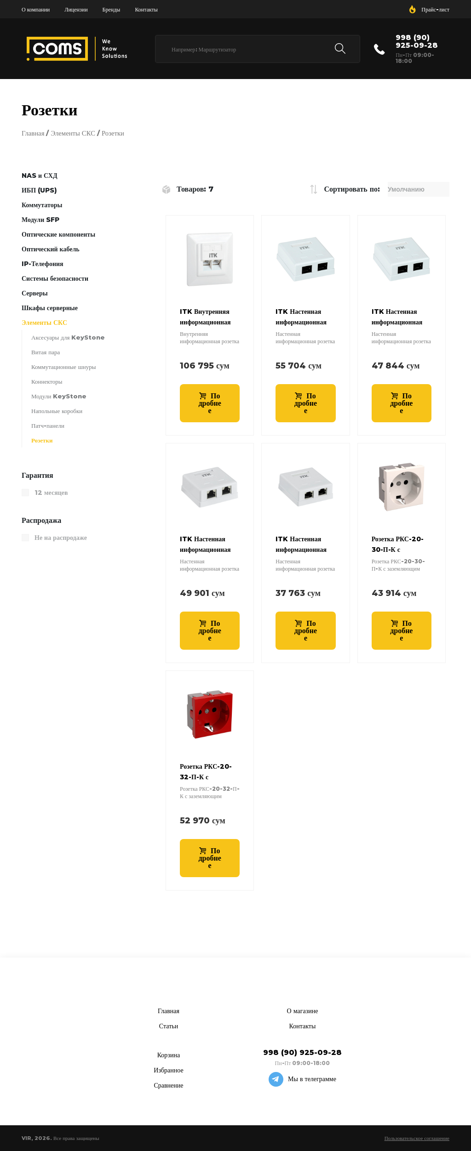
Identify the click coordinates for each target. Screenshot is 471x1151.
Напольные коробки (56, 410)
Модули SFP (40, 219)
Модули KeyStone (58, 396)
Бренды (112, 9)
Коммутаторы (42, 205)
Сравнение (168, 1085)
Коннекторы (47, 381)
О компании (36, 9)
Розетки (41, 440)
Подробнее (210, 403)
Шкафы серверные (50, 308)
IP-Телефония (42, 264)
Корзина (168, 1055)
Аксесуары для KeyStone (68, 337)
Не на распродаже (60, 537)
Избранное (168, 1070)
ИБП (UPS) (39, 190)
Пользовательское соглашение (417, 1138)
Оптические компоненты (58, 234)
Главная (33, 133)
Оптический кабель (51, 249)
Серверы (35, 293)
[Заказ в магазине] (418, 189)
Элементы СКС (73, 133)
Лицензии (75, 9)
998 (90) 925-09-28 (417, 41)
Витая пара (45, 352)
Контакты (146, 9)
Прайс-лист (435, 9)
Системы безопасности (55, 278)
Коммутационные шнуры (63, 366)
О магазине (302, 1011)
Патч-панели (47, 425)
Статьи (168, 1026)
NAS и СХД (39, 175)
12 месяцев (51, 492)
